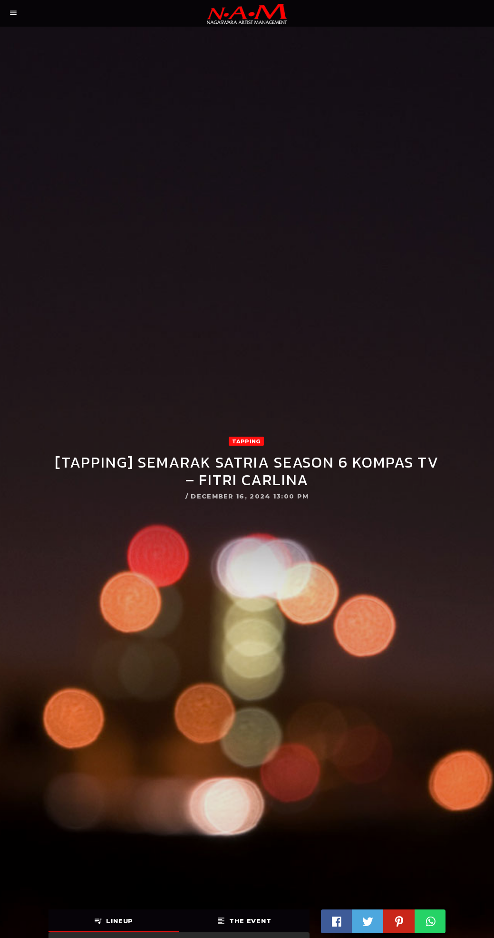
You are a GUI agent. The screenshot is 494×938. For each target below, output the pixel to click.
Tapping (246, 441)
